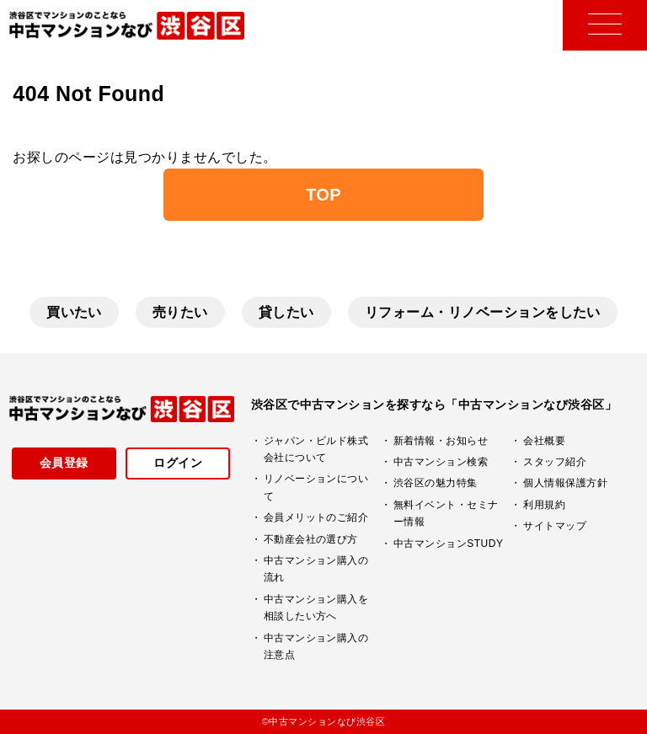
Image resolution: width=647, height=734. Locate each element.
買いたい (74, 312)
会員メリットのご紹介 (316, 517)
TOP (323, 194)
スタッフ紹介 (554, 462)
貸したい (286, 312)
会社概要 (544, 441)
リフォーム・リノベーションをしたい (483, 312)
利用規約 (544, 505)
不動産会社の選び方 (311, 539)
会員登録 (64, 462)
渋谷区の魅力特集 (435, 483)
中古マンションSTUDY (448, 543)
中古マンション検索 (440, 462)
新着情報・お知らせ (440, 441)
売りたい (180, 312)
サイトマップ (554, 526)
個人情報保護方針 (565, 483)
